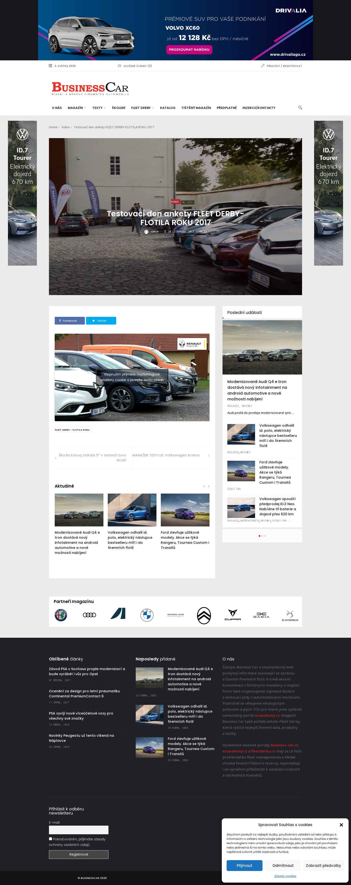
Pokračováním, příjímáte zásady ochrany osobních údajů (77, 842)
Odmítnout (283, 865)
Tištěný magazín (196, 108)
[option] (79, 527)
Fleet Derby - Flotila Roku (72, 430)
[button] (341, 824)
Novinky (247, 405)
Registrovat (292, 66)
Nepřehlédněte (249, 520)
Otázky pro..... (283, 520)
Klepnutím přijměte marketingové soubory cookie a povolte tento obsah (132, 377)
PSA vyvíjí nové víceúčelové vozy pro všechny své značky (81, 716)
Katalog (168, 108)
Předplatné (227, 108)
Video (65, 127)
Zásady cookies (285, 876)
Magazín (77, 108)
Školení (118, 108)
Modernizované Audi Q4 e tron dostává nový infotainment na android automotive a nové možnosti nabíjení (77, 542)
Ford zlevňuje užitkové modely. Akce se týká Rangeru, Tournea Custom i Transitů (185, 540)
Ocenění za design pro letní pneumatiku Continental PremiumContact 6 (84, 694)
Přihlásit (273, 66)
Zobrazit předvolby (323, 865)
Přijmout (244, 865)
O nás (57, 108)
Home (53, 127)
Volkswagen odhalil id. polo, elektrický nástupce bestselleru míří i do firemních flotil (130, 540)
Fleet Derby (142, 108)
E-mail (54, 822)
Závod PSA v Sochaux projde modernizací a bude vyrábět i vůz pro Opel (87, 671)
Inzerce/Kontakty (259, 108)
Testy (99, 108)
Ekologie (233, 405)
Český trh (233, 489)
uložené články (135, 66)
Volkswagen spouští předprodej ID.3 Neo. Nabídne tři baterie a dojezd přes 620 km (277, 506)
